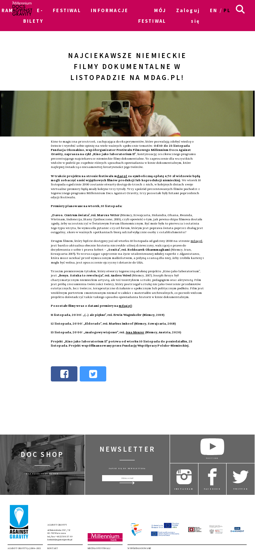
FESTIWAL (67, 10)
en (213, 10)
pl (227, 10)
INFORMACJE (109, 10)
